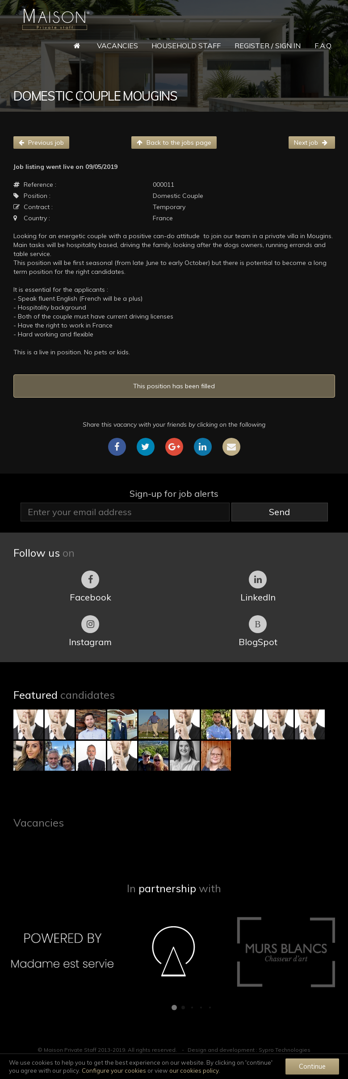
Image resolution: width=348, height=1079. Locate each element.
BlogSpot (258, 631)
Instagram (90, 631)
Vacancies (117, 45)
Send (279, 511)
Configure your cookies (114, 1070)
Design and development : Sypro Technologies (249, 1049)
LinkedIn (258, 587)
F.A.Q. (323, 45)
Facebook (90, 587)
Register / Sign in (268, 45)
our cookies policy (194, 1070)
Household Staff (186, 45)
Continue (312, 1066)
